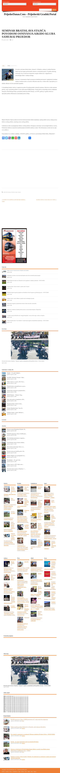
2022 (5, 701)
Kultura (22, 771)
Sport (12, 39)
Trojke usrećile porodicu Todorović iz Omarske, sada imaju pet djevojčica (28, 727)
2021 (5, 702)
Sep (22, 697)
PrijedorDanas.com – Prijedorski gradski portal (30, 14)
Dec (28, 697)
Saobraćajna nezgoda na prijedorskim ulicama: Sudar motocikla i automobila (21, 303)
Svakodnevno (15, 771)
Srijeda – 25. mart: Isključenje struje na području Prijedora (24, 741)
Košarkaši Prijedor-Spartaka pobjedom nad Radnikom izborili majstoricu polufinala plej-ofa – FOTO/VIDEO (28, 292)
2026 (5, 696)
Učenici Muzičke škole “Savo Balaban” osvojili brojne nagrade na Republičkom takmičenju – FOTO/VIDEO (28, 320)
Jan (7, 696)
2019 (5, 705)
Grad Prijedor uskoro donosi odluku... (16, 442)
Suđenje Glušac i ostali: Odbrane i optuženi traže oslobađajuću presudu (20, 298)
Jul (18, 697)
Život (23, 720)
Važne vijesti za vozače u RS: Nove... (16, 381)
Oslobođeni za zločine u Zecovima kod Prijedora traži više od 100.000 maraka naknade (23, 275)
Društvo (23, 728)
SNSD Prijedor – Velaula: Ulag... (15, 395)
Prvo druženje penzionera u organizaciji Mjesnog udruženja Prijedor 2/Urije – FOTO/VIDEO (33, 734)
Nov (25, 697)
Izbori (32, 771)
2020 (5, 704)
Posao (10, 771)
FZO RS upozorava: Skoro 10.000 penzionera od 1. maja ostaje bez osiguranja (29, 719)
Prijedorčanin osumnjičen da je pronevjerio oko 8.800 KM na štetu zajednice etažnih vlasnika (22, 547)
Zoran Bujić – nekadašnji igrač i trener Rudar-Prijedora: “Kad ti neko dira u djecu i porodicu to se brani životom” (50, 506)
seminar (19, 192)
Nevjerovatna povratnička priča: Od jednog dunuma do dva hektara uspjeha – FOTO (23, 599)
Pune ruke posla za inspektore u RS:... (16, 399)
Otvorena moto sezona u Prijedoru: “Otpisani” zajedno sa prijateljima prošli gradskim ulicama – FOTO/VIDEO (23, 361)
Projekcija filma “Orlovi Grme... (14, 403)
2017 (5, 707)
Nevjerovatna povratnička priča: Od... (16, 451)
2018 (5, 706)
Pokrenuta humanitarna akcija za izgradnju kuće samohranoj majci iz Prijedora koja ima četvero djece (23, 623)
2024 (5, 698)
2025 (5, 697)
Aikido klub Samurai (7, 192)
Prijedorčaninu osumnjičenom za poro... (16, 386)
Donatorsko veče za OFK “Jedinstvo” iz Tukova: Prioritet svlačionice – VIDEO (49, 495)
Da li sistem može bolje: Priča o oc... (15, 447)
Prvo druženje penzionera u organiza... (16, 438)
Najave (35, 771)
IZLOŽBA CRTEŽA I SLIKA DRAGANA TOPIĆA (46, 199)
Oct (23, 697)
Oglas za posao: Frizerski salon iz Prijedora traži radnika (18, 270)
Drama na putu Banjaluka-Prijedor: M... (16, 429)
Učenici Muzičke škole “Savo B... (15, 408)
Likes (3, 65)
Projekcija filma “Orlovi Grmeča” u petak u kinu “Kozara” (18, 286)
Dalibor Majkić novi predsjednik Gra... (16, 455)
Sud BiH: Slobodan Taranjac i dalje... (16, 377)
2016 (5, 709)
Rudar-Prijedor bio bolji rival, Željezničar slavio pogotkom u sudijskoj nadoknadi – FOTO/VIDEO (26, 280)
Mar (11, 696)
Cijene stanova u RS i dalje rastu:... (15, 464)
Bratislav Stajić (14, 192)
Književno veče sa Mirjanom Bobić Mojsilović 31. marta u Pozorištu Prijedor (9, 591)
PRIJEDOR (30, 644)
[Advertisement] (30, 25)
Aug (20, 697)
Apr (12, 696)
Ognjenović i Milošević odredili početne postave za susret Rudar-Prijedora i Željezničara (24, 309)
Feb (8, 696)
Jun (16, 697)
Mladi (29, 771)
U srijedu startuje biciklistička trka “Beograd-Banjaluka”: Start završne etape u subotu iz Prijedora (25, 315)
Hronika (7, 771)
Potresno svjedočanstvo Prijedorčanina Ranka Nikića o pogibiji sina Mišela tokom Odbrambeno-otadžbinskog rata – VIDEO (23, 581)
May (15, 697)
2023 (5, 700)
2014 (5, 711)
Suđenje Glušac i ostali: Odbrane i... (15, 412)
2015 (5, 710)
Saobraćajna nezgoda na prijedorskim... (16, 390)
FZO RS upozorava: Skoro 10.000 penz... (17, 433)
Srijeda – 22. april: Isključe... (14, 373)
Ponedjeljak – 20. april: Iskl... (14, 460)
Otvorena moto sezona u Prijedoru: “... (16, 468)
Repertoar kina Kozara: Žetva (13, 577)
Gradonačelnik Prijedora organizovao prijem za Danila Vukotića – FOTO (50, 537)
